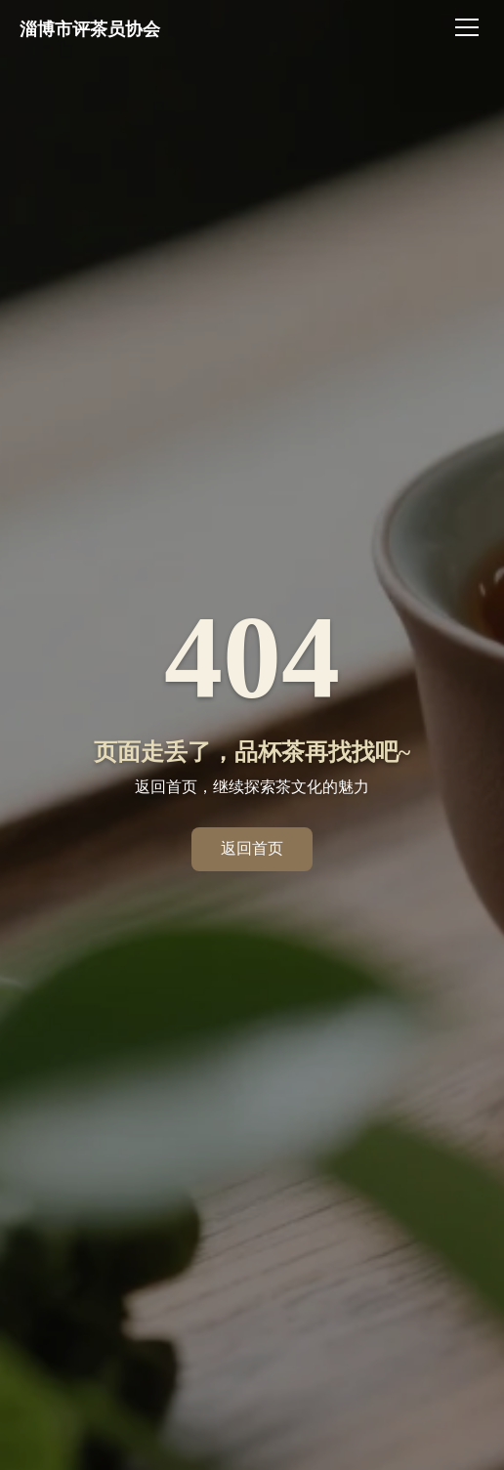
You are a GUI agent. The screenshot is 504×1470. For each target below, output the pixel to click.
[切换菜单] (469, 27)
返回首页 (252, 848)
